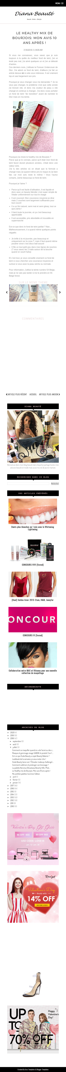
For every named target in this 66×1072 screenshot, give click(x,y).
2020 (12, 732)
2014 (12, 794)
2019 (12, 735)
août (15, 744)
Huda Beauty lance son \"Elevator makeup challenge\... (33, 762)
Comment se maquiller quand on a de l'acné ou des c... (32, 750)
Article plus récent (17, 394)
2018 (12, 738)
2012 (12, 800)
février (15, 779)
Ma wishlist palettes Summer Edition (26, 773)
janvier (15, 782)
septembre (17, 741)
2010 (12, 806)
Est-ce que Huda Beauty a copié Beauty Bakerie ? (31, 756)
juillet (15, 747)
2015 (12, 791)
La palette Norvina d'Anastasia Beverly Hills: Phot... (31, 768)
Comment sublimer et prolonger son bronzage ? (30, 765)
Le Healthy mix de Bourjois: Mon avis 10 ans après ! (31, 771)
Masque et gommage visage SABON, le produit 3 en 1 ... (32, 753)
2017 (12, 785)
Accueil (33, 394)
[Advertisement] (33, 946)
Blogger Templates (43, 1069)
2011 (12, 803)
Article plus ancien (49, 394)
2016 (12, 788)
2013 (12, 797)
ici (23, 73)
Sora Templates (30, 1069)
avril (14, 776)
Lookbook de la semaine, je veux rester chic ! (29, 759)
